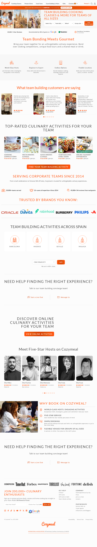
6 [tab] (53, 118)
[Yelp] (14, 512)
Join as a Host (80, 498)
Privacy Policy (89, 521)
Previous (2, 244)
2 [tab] (45, 118)
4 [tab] (49, 118)
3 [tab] (47, 118)
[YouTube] (17, 512)
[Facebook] (8, 512)
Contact (61, 494)
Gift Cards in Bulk (64, 498)
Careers (78, 500)
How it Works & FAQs (65, 500)
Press (77, 496)
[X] (23, 512)
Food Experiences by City (83, 494)
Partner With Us (80, 508)
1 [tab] (43, 118)
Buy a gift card (66, 8)
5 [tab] (51, 118)
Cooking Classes (16, 4)
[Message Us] (82, 3)
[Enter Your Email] (16, 506)
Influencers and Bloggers (83, 512)
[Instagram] (5, 512)
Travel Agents (80, 510)
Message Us (86, 3)
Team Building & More (52, 4)
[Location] (36, 506)
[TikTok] (11, 512)
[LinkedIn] (26, 512)
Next (94, 244)
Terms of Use (80, 521)
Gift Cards (62, 496)
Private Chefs (29, 4)
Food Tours (39, 4)
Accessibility (71, 521)
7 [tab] (54, 394)
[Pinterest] (20, 512)
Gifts (64, 4)
